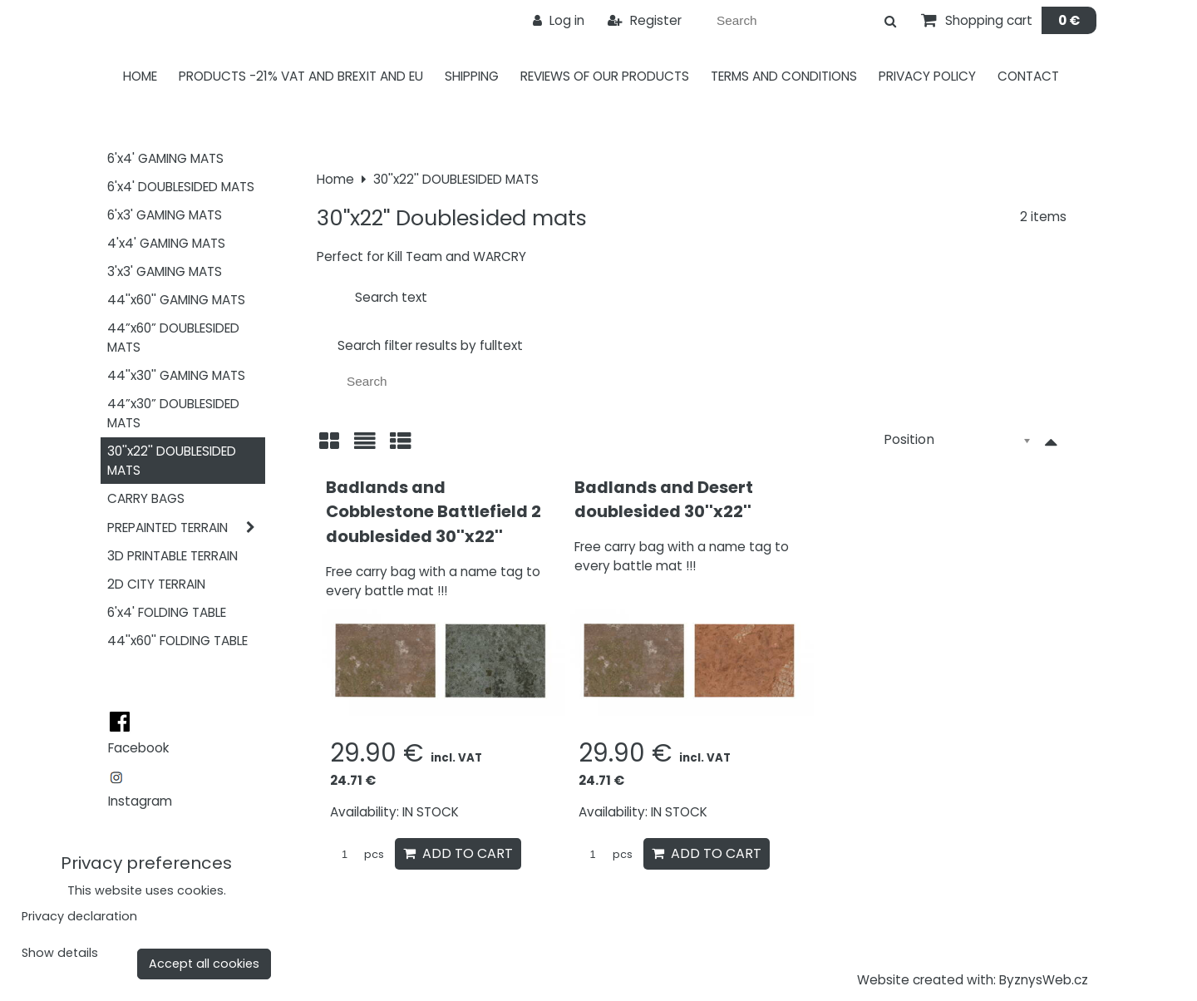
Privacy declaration (79, 916)
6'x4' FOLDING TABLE (166, 612)
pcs (357, 854)
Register (645, 20)
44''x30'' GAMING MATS (176, 375)
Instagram (140, 801)
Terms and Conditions (784, 76)
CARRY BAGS (146, 498)
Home (140, 76)
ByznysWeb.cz (1043, 980)
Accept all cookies (204, 963)
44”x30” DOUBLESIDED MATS (173, 413)
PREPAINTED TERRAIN (186, 527)
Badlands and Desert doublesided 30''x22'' (663, 500)
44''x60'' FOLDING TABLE (177, 640)
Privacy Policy (927, 76)
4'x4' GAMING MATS (166, 243)
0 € (1069, 20)
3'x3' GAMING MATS (164, 271)
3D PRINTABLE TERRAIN (172, 556)
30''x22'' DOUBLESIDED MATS (171, 460)
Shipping (472, 76)
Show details (60, 953)
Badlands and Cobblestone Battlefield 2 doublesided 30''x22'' (433, 512)
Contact (1028, 76)
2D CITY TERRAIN (156, 584)
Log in (558, 20)
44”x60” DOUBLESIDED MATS (173, 337)
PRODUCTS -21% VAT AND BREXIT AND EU (301, 76)
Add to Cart (458, 853)
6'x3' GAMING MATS (164, 215)
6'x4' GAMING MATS (165, 158)
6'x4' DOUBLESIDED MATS (180, 186)
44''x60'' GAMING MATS (176, 299)
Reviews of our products (604, 76)
